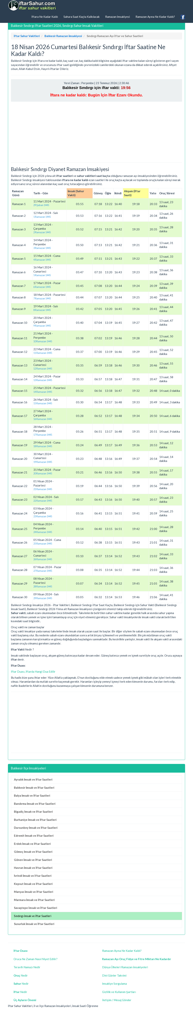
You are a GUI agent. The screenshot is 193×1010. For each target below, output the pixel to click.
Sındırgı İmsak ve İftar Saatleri (32, 916)
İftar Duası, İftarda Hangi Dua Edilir (33, 671)
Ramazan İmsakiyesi (117, 16)
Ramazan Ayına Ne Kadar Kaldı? (155, 16)
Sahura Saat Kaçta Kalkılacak (82, 16)
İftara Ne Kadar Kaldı (44, 16)
